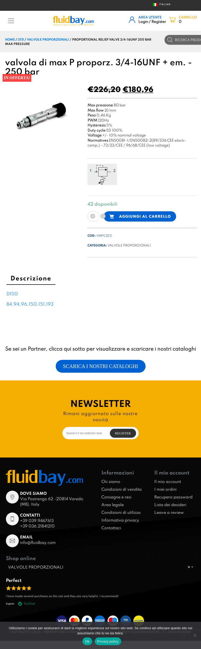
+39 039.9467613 (37, 520)
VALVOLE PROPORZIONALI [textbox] (99, 567)
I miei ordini (165, 489)
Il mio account (167, 481)
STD (21, 39)
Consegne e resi (116, 496)
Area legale (112, 504)
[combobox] (100, 567)
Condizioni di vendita (121, 489)
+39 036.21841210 (37, 525)
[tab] (30, 279)
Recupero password (173, 496)
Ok (87, 641)
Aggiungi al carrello (145, 216)
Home (10, 39)
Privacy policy (108, 641)
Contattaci (111, 527)
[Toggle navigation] (11, 21)
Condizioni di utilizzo (121, 512)
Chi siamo (110, 481)
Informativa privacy (120, 520)
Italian (160, 4)
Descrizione (31, 278)
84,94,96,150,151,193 (30, 304)
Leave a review (169, 512)
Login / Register (152, 21)
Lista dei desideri (170, 504)
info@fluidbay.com (38, 542)
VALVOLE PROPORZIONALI (48, 39)
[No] (194, 635)
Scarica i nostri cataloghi (100, 366)
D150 (12, 294)
